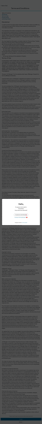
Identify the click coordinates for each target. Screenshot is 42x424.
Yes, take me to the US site (21, 214)
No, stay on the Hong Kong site (21, 217)
